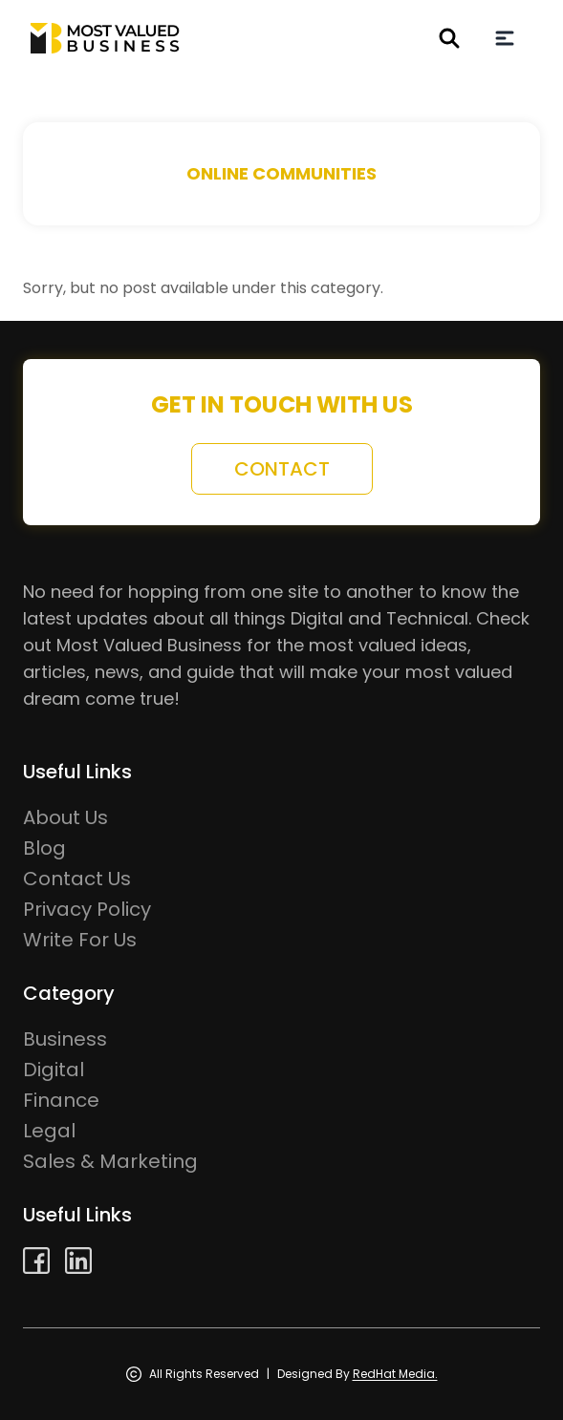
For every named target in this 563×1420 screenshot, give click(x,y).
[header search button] (449, 38)
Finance (61, 1100)
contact (282, 469)
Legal (49, 1130)
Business (65, 1039)
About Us (65, 817)
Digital (53, 1069)
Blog (44, 848)
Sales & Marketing (110, 1161)
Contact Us (77, 878)
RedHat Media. (395, 1374)
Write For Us (80, 939)
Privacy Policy (87, 909)
